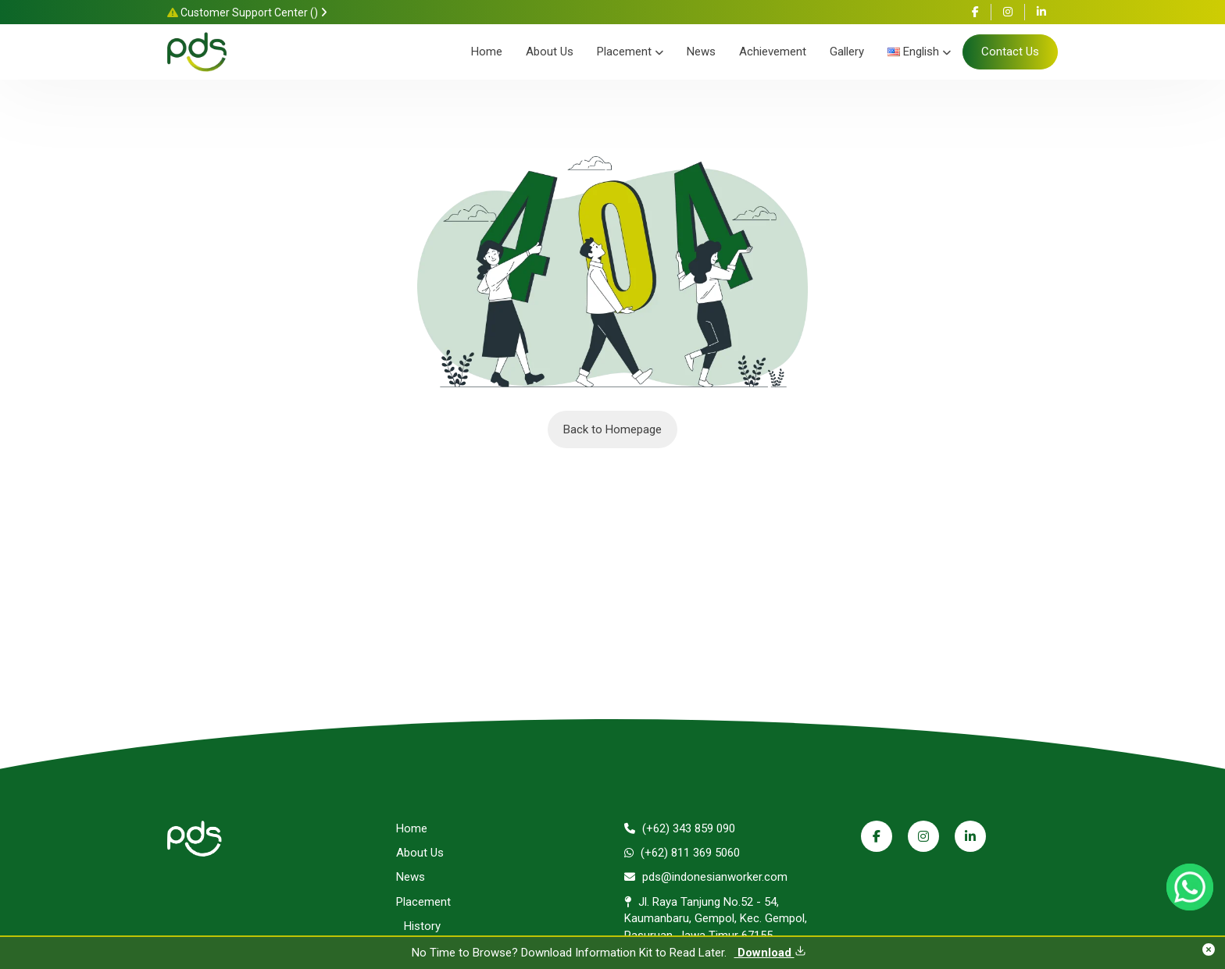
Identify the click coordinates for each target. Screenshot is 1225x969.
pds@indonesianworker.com (706, 877)
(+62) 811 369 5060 (682, 853)
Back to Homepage (612, 429)
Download (770, 953)
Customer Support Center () (247, 12)
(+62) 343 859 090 (679, 828)
